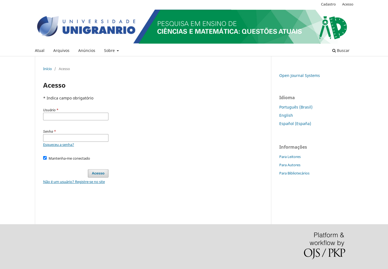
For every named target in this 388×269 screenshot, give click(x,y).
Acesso (347, 4)
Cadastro (328, 4)
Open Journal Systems (299, 75)
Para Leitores (290, 156)
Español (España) (295, 123)
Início (47, 68)
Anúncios (86, 50)
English (286, 115)
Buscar (341, 50)
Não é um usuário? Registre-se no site (74, 181)
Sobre (110, 50)
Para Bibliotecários (294, 173)
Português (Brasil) (295, 107)
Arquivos (61, 50)
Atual (39, 50)
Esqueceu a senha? (58, 144)
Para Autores (289, 164)
